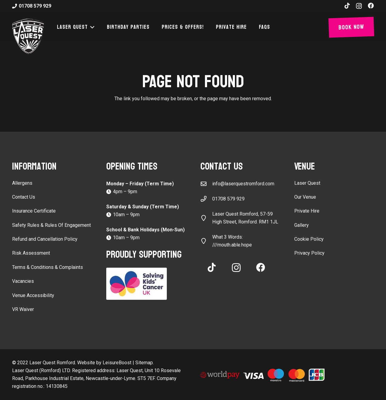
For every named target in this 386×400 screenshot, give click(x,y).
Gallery (301, 225)
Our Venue (305, 197)
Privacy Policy (309, 253)
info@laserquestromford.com (243, 184)
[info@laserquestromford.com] (206, 184)
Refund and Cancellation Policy (45, 239)
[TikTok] (347, 6)
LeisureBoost (117, 362)
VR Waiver (23, 309)
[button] (91, 27)
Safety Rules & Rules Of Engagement (51, 225)
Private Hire (306, 211)
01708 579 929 (228, 199)
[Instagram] (359, 6)
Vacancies (23, 281)
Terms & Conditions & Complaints (47, 267)
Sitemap (144, 362)
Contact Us (23, 197)
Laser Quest (307, 183)
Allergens (22, 183)
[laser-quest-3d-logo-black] (28, 36)
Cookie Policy (309, 239)
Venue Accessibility (33, 295)
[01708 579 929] (206, 199)
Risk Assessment (31, 253)
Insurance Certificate (34, 211)
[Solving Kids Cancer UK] (146, 284)
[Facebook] (371, 6)
